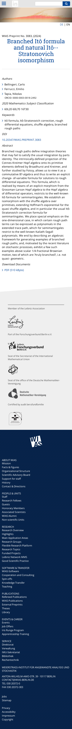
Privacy (6, 708)
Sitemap (6, 700)
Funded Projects (11, 553)
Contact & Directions (13, 486)
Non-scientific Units (13, 519)
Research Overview (13, 530)
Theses (6, 608)
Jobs (4, 696)
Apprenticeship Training (15, 634)
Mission (6, 463)
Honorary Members (13, 508)
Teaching (7, 586)
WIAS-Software (10, 571)
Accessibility (9, 711)
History (6, 482)
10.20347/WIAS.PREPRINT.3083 (21, 140)
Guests (6, 504)
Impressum (8, 715)
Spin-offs (7, 579)
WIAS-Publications (12, 600)
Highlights (7, 534)
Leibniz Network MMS (14, 557)
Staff (4, 496)
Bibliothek (7, 656)
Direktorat (8, 644)
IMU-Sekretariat (11, 652)
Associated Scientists (14, 512)
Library (6, 612)
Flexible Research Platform (17, 545)
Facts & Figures (10, 467)
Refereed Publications (14, 597)
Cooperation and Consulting (18, 575)
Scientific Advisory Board (16, 475)
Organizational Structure (16, 471)
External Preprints (12, 604)
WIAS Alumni (9, 516)
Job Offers (7, 626)
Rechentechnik (10, 660)
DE (61, 24)
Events (6, 622)
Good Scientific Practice (15, 561)
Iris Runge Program (13, 630)
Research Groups (11, 541)
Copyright (7, 719)
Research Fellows (11, 500)
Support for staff (11, 478)
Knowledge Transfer (13, 582)
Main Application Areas (15, 538)
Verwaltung (8, 648)
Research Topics (11, 549)
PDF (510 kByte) (14, 270)
